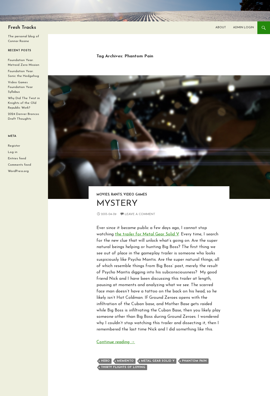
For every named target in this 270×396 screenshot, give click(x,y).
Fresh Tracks (22, 27)
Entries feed (17, 158)
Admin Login (243, 27)
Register (14, 145)
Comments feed (19, 164)
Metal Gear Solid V (158, 361)
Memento (125, 361)
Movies (103, 194)
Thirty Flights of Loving (123, 367)
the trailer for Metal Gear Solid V (147, 234)
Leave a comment (140, 214)
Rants (116, 194)
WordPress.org (18, 171)
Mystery (117, 203)
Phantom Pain (194, 361)
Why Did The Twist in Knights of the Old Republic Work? (24, 103)
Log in (12, 152)
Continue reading (116, 342)
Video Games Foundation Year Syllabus (20, 87)
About (220, 27)
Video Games (135, 194)
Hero (105, 361)
